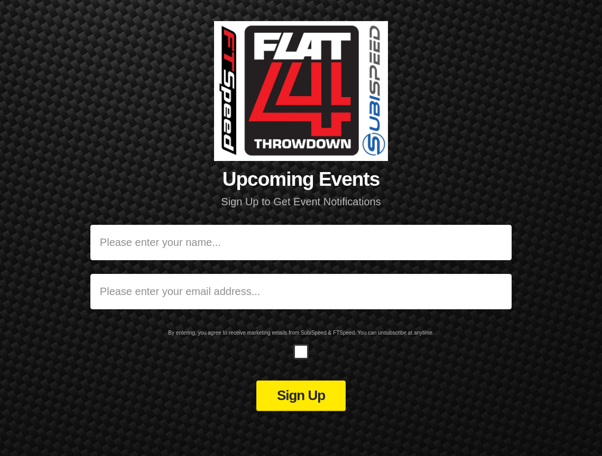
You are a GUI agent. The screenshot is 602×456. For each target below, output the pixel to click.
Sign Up (301, 395)
